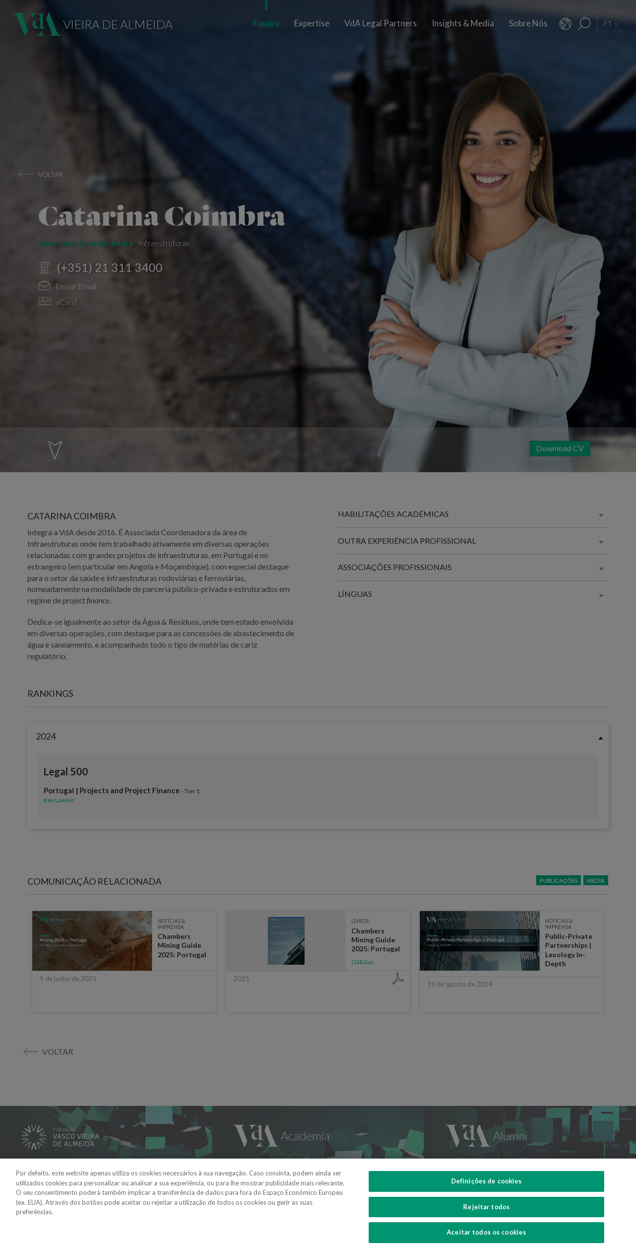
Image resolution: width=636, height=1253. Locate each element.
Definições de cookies (486, 1192)
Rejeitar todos (486, 1218)
